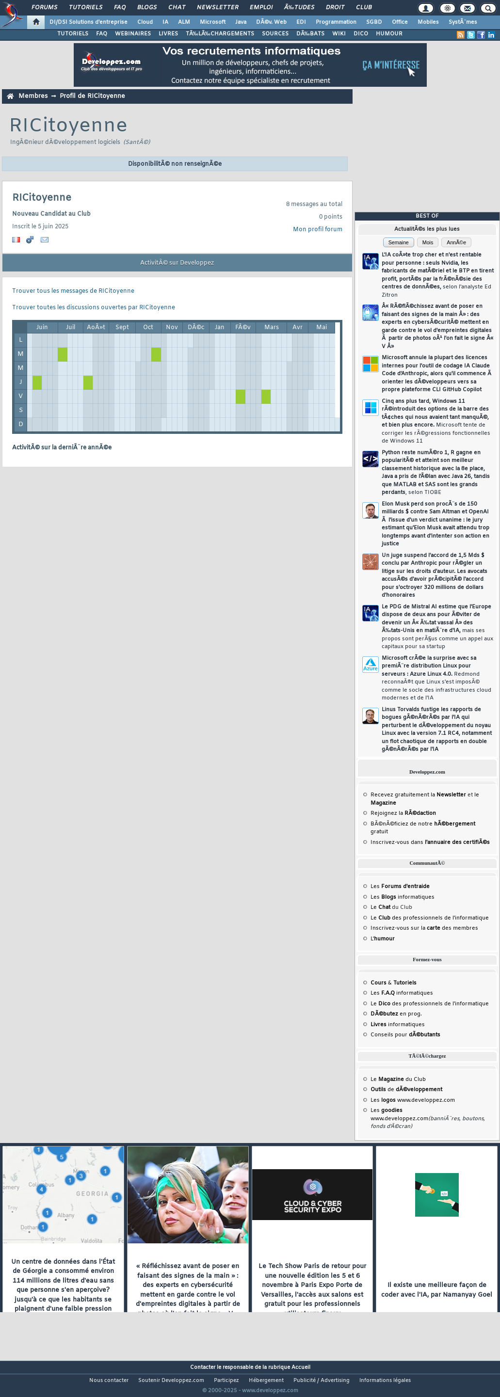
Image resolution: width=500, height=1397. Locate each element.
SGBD (374, 22)
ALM (184, 22)
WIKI (339, 34)
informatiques (398, 1024)
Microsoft (213, 22)
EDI (301, 22)
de (406, 1089)
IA (165, 22)
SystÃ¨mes (463, 22)
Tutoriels (85, 8)
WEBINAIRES (133, 34)
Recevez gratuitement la (418, 795)
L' (383, 939)
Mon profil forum (317, 230)
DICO (361, 34)
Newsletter (217, 8)
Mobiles (428, 22)
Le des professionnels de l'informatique (430, 918)
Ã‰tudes (299, 8)
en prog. (396, 1014)
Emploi (261, 8)
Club (363, 8)
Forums (44, 8)
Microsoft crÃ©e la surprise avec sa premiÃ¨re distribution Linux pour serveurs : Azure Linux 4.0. (436, 678)
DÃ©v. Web (271, 22)
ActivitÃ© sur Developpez (177, 263)
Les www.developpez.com (413, 1100)
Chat (176, 8)
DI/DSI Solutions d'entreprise (88, 22)
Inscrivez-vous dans (430, 842)
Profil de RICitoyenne (92, 96)
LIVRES (168, 34)
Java (240, 22)
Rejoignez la (403, 813)
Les (400, 886)
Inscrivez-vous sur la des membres (424, 928)
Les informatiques (403, 897)
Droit (335, 8)
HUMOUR (389, 34)
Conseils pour (405, 1035)
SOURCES (275, 34)
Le (380, 907)
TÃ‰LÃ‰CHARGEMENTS (220, 34)
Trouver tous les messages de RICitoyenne (73, 291)
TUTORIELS (72, 34)
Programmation (336, 22)
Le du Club (398, 1079)
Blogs (147, 8)
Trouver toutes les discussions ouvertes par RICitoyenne (93, 308)
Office (400, 22)
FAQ (120, 8)
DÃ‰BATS (310, 34)
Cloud (145, 22)
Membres (33, 96)
